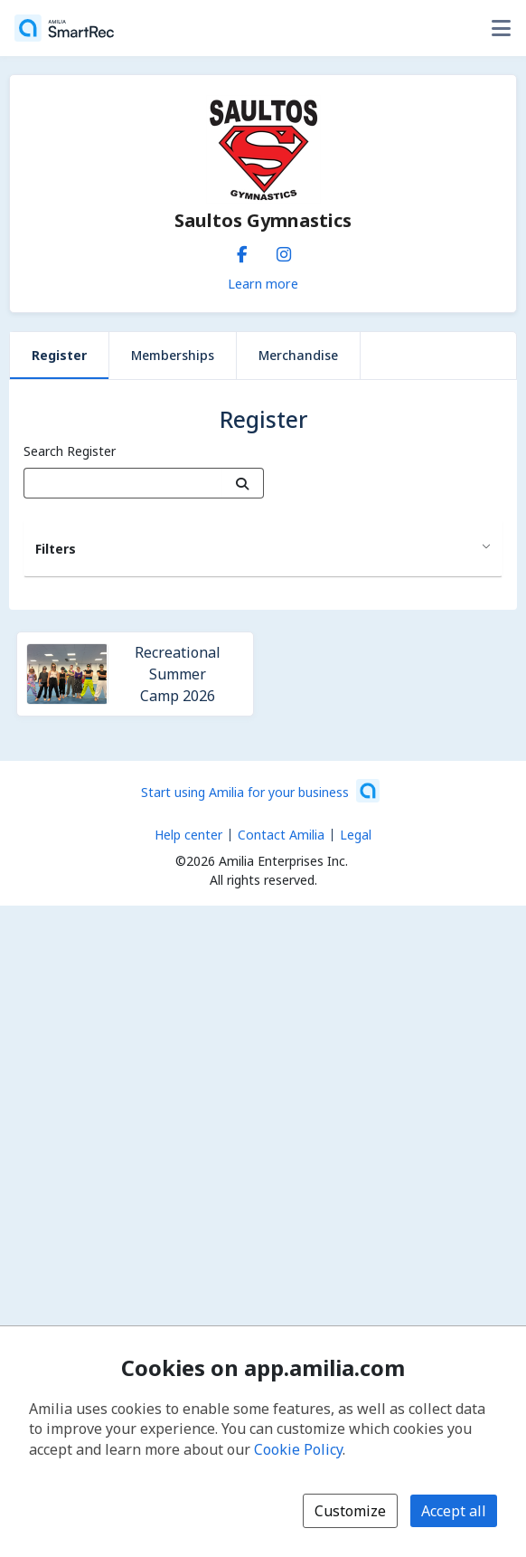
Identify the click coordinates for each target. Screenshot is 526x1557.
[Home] (64, 28)
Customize (350, 1511)
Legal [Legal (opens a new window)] (355, 834)
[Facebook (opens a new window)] (242, 250)
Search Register (69, 451)
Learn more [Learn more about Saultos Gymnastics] (263, 283)
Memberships (172, 355)
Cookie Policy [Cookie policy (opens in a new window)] (298, 1449)
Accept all (453, 1511)
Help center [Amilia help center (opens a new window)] (188, 834)
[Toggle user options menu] (501, 28)
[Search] (242, 483)
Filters (55, 548)
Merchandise (298, 355)
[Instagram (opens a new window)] (284, 250)
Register (59, 355)
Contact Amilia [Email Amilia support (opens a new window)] (281, 834)
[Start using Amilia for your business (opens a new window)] (260, 790)
